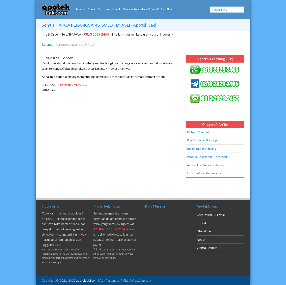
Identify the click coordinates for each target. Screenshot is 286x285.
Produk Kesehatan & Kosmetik (208, 156)
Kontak (116, 9)
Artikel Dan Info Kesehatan (205, 165)
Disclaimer (103, 9)
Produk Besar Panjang (202, 140)
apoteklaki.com (86, 280)
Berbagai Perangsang (201, 148)
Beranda (80, 9)
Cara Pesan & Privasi (211, 214)
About (91, 9)
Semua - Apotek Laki (99, 25)
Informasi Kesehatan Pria (204, 173)
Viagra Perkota (207, 247)
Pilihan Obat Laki (198, 132)
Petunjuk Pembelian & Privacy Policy (143, 9)
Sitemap (171, 9)
